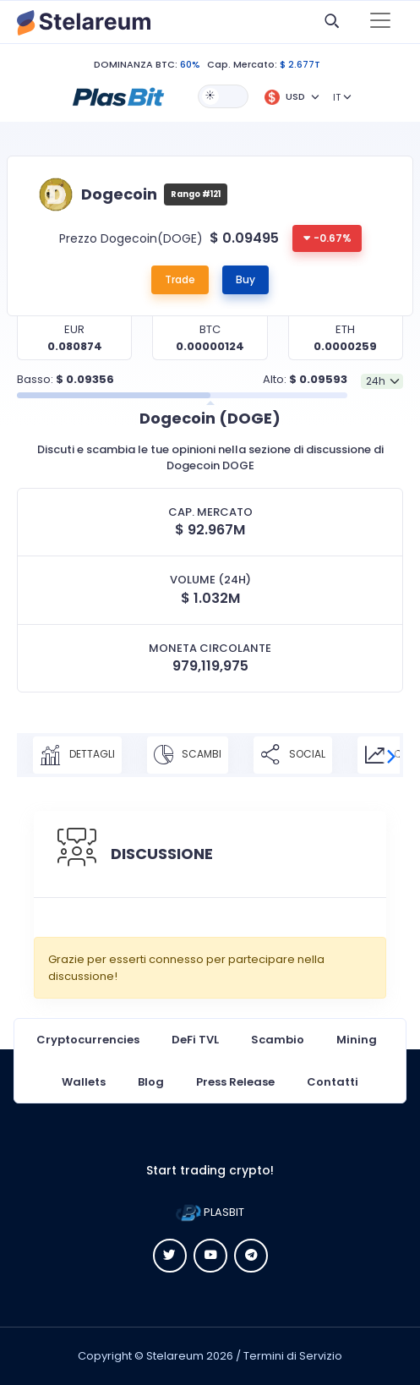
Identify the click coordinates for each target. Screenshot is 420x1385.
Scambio (277, 1040)
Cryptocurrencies (87, 1040)
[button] (118, 95)
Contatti (332, 1082)
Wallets (84, 1082)
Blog (151, 1082)
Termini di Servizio (292, 1356)
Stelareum (175, 1356)
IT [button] (337, 97)
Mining (356, 1040)
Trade (180, 279)
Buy (245, 279)
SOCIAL (292, 755)
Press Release (235, 1082)
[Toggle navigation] (380, 22)
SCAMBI (187, 755)
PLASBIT (210, 1212)
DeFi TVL (195, 1040)
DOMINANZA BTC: (135, 64)
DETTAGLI (77, 755)
